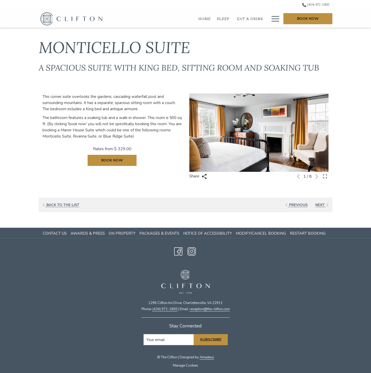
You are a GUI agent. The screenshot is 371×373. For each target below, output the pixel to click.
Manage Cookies (185, 365)
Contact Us (55, 233)
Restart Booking (308, 233)
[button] (258, 133)
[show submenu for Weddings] (267, 19)
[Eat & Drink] (220, 19)
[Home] (174, 19)
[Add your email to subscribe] (169, 339)
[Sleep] (193, 19)
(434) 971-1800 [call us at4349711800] (315, 5)
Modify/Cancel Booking (261, 233)
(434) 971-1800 (165, 309)
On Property (122, 233)
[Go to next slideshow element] (316, 176)
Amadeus (207, 357)
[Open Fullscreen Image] (325, 176)
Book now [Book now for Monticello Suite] (112, 160)
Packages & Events (159, 233)
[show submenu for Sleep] (203, 19)
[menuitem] (55, 233)
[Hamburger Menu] (273, 19)
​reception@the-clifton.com (210, 309)
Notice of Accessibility (207, 233)
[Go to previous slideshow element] (298, 176)
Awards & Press (88, 233)
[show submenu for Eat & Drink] (237, 19)
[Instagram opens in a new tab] (192, 250)
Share (198, 176)
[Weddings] (252, 19)
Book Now (308, 18)
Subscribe (211, 339)
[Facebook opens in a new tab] (178, 250)
